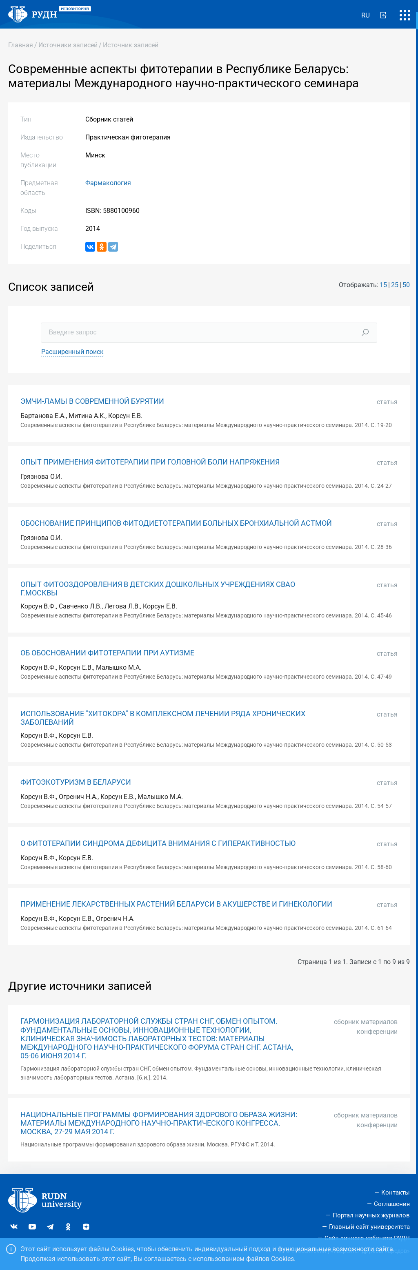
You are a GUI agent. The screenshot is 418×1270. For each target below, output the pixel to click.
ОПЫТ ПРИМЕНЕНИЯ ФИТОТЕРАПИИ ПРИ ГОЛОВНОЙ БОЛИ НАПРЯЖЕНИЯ (150, 462)
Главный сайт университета (369, 1226)
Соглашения (392, 1204)
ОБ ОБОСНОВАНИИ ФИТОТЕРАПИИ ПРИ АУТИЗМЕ (107, 653)
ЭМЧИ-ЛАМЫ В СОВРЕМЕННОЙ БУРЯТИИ (92, 401)
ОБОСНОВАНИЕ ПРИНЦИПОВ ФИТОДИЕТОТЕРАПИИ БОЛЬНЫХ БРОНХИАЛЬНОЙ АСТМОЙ (176, 523)
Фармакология (108, 183)
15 (383, 285)
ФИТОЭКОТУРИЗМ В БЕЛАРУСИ (75, 782)
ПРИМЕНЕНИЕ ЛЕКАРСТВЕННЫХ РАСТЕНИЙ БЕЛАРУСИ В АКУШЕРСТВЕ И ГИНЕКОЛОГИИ (176, 904)
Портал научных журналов (371, 1215)
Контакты (395, 1192)
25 (394, 285)
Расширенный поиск (72, 352)
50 (406, 285)
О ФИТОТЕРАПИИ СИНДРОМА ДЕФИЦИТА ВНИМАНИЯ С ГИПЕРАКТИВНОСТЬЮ (158, 843)
